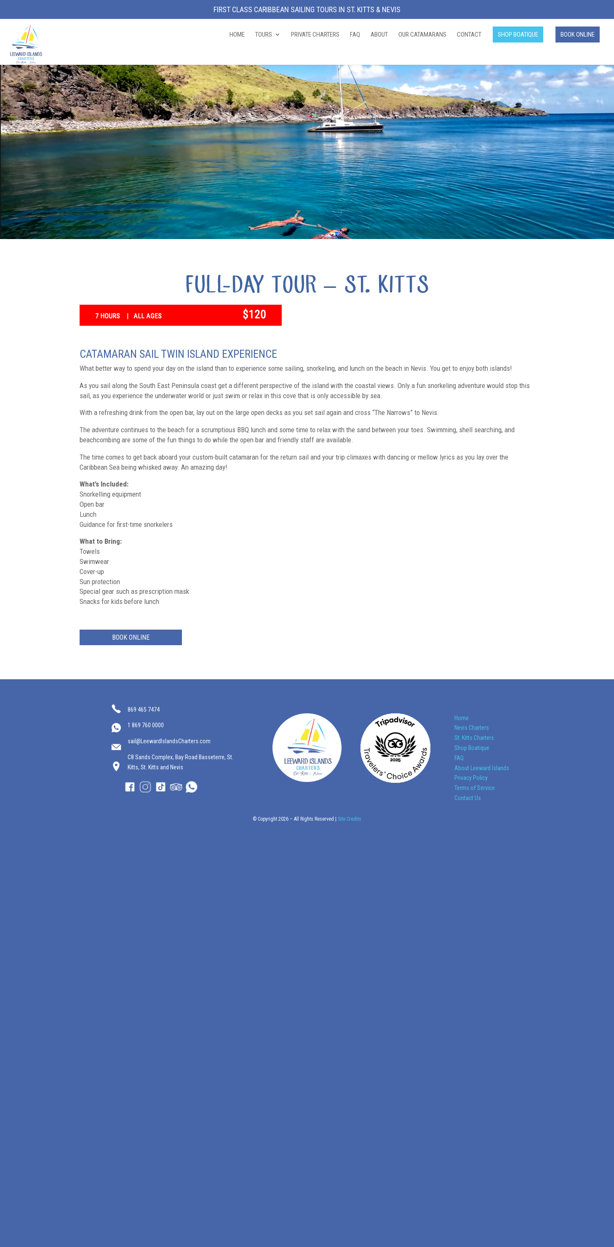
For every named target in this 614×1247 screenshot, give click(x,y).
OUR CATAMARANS (422, 35)
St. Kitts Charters (474, 737)
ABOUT (379, 35)
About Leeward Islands (481, 768)
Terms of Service (474, 787)
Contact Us (467, 798)
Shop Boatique (471, 747)
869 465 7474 (144, 709)
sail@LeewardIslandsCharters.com (169, 741)
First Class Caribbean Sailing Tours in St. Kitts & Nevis (307, 10)
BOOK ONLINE (578, 34)
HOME (237, 35)
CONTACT (469, 35)
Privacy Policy (471, 777)
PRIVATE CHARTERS (315, 35)
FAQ (355, 35)
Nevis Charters (471, 727)
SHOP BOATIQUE (518, 34)
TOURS (263, 35)
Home (461, 718)
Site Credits (349, 819)
